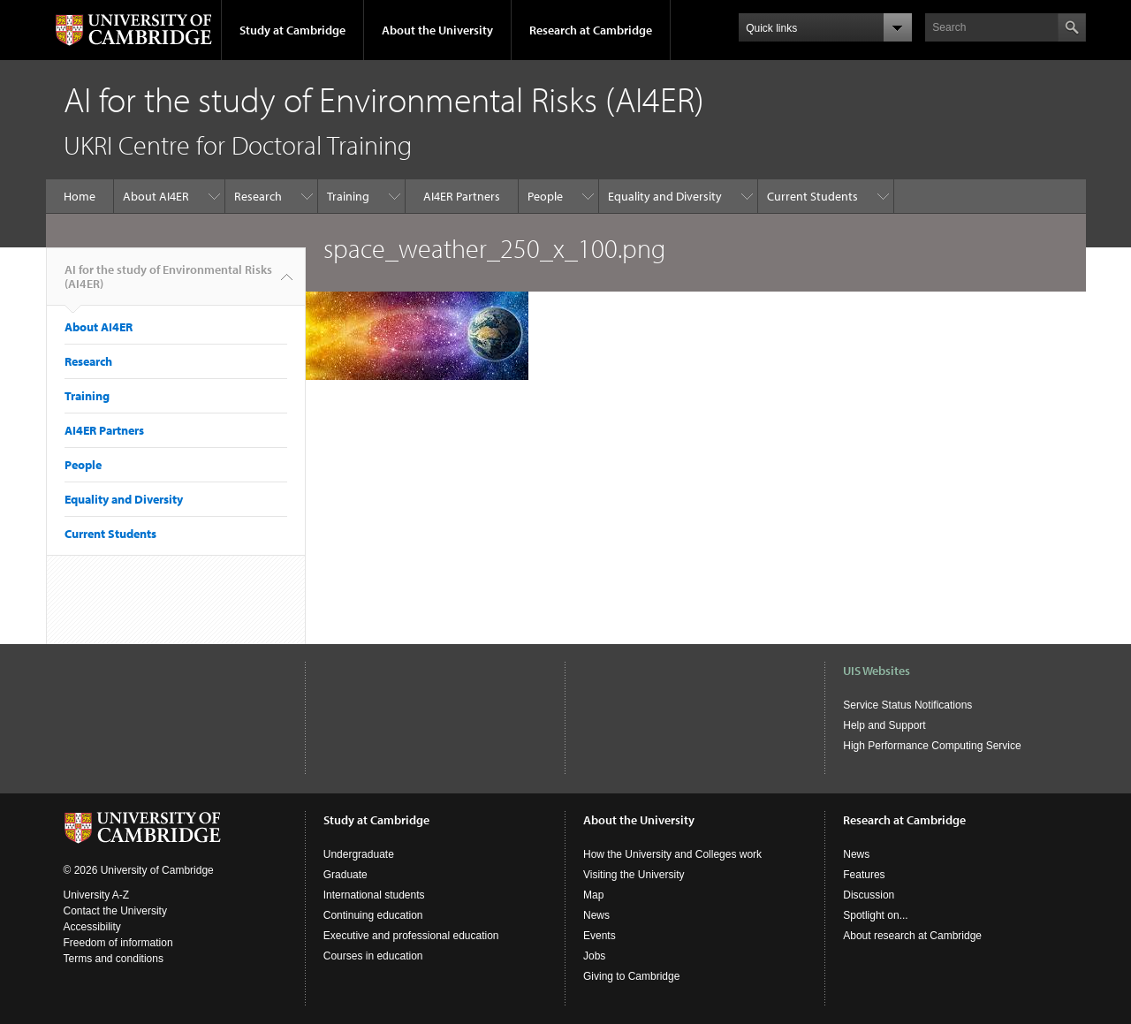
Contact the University (115, 911)
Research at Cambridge (590, 30)
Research (258, 196)
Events (599, 935)
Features (863, 875)
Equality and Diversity (665, 196)
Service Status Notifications (907, 705)
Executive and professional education (411, 935)
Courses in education (373, 956)
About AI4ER (156, 196)
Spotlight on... (875, 915)
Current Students (812, 196)
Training (348, 196)
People (545, 196)
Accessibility (92, 927)
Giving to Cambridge (631, 976)
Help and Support (884, 725)
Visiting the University (634, 875)
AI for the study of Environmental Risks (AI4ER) (168, 284)
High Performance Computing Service (932, 746)
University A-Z (97, 895)
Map (593, 895)
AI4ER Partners (461, 196)
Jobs (594, 956)
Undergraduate (358, 854)
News (596, 915)
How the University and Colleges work (672, 854)
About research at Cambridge (912, 935)
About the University (437, 30)
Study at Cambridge (292, 30)
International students (374, 895)
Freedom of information (118, 943)
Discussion (868, 895)
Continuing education (373, 915)
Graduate (345, 875)
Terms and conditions (113, 958)
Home (79, 196)
